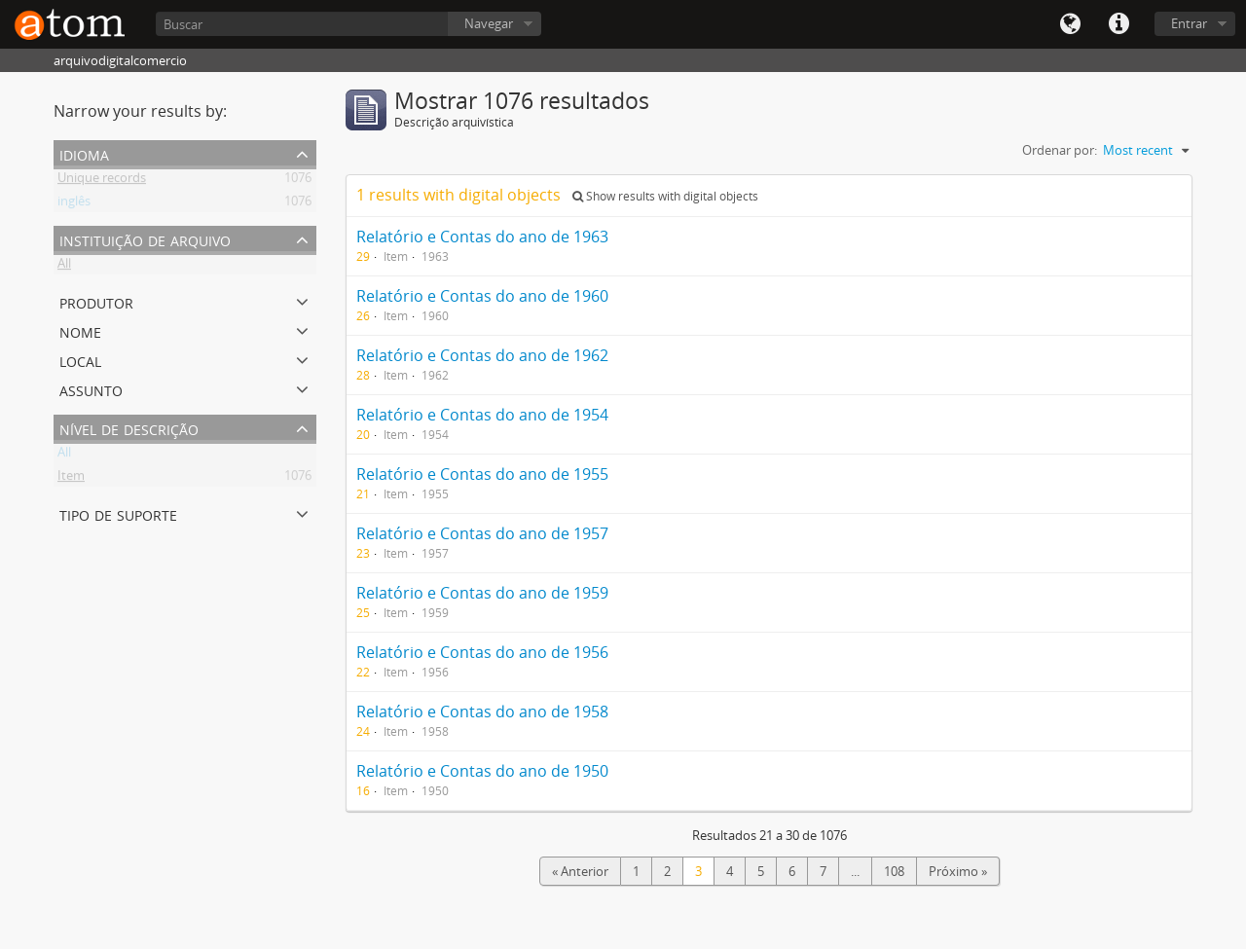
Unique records (101, 181)
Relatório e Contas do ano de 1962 (482, 355)
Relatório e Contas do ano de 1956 (482, 652)
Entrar (1189, 23)
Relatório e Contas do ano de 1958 (482, 711)
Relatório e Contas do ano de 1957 (482, 533)
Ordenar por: (1059, 150)
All (64, 266)
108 (894, 871)
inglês (74, 204)
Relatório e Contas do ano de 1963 (482, 236)
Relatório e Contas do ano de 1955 (482, 474)
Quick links (1118, 24)
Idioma (1069, 24)
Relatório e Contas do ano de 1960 (482, 296)
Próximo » (958, 871)
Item (71, 479)
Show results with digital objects (665, 196)
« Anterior (580, 871)
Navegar (488, 23)
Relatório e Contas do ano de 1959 (482, 592)
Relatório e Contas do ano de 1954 (482, 414)
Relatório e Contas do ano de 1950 (482, 771)
